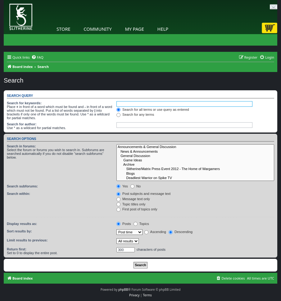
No (135, 186)
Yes (122, 186)
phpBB (123, 289)
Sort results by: (19, 231)
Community (97, 29)
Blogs (195, 174)
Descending (181, 232)
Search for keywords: (24, 103)
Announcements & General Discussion (195, 147)
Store (63, 29)
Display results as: (22, 224)
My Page (134, 29)
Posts (123, 224)
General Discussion (195, 156)
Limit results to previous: (27, 240)
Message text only (133, 199)
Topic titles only (130, 204)
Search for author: (21, 124)
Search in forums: (21, 146)
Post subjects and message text (143, 193)
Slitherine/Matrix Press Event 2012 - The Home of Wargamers (195, 169)
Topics (141, 224)
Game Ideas (195, 160)
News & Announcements (195, 152)
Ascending (155, 232)
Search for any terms (135, 114)
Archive (195, 165)
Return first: (16, 249)
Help (163, 29)
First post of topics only (136, 209)
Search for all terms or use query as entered (152, 109)
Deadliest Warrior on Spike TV (195, 178)
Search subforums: (22, 186)
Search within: (18, 193)
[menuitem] (37, 57)
